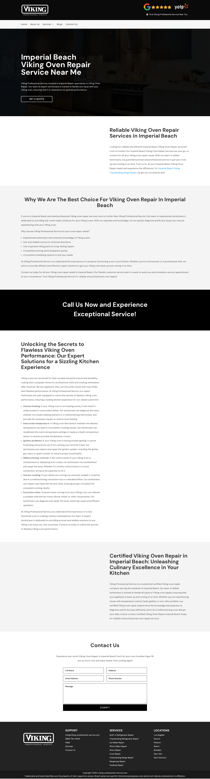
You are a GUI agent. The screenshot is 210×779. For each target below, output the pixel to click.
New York (158, 754)
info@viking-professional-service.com (82, 735)
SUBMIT (105, 708)
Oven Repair (115, 754)
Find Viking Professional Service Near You (168, 14)
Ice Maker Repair (117, 743)
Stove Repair (115, 750)
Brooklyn (157, 750)
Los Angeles (159, 735)
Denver (157, 739)
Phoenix (157, 743)
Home (24, 24)
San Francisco (160, 758)
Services (47, 24)
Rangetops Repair (117, 762)
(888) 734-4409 (72, 739)
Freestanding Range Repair (121, 758)
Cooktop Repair (116, 765)
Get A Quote (37, 99)
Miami (156, 747)
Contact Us (72, 24)
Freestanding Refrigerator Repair (124, 739)
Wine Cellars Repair (118, 747)
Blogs (60, 24)
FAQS (67, 743)
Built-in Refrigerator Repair (122, 735)
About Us (35, 24)
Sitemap (69, 747)
